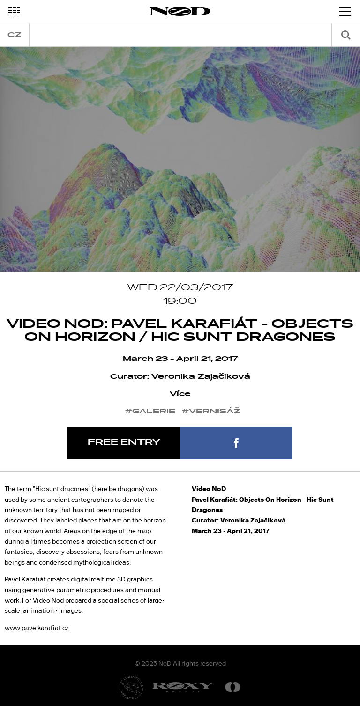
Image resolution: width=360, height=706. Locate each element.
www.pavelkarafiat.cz (37, 628)
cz (15, 34)
